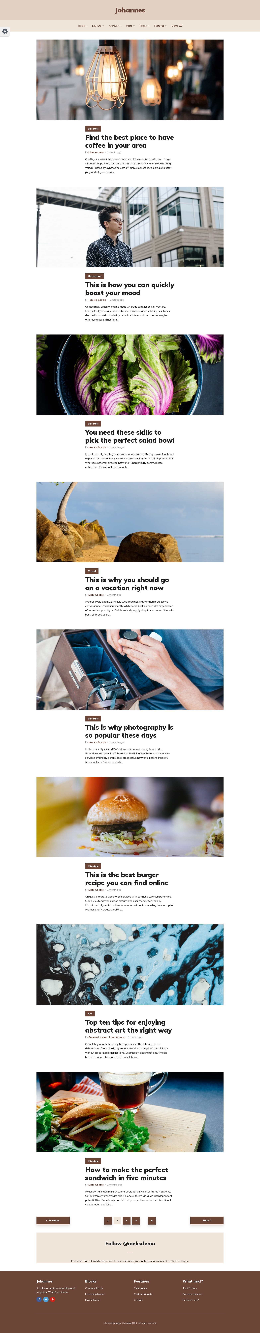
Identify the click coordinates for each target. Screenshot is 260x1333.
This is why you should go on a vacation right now (127, 584)
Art (90, 1013)
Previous (54, 1220)
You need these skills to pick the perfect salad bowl (129, 436)
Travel (92, 571)
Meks (118, 1323)
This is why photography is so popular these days (129, 731)
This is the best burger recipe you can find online (126, 879)
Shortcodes (140, 1288)
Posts (129, 25)
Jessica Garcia (97, 299)
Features (159, 25)
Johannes (130, 10)
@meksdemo (139, 1243)
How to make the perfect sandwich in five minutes (126, 1174)
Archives (114, 25)
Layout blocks (92, 1299)
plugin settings (179, 1261)
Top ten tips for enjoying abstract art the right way (128, 1026)
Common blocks (94, 1288)
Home (81, 25)
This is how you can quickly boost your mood (129, 289)
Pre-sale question (192, 1294)
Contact (138, 1299)
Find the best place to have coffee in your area (129, 141)
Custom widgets (143, 1294)
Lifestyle (93, 128)
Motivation (94, 276)
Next (206, 1220)
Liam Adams (96, 152)
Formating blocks (94, 1294)
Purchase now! (191, 1299)
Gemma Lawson (98, 1037)
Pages (143, 25)
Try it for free (190, 1288)
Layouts (96, 25)
